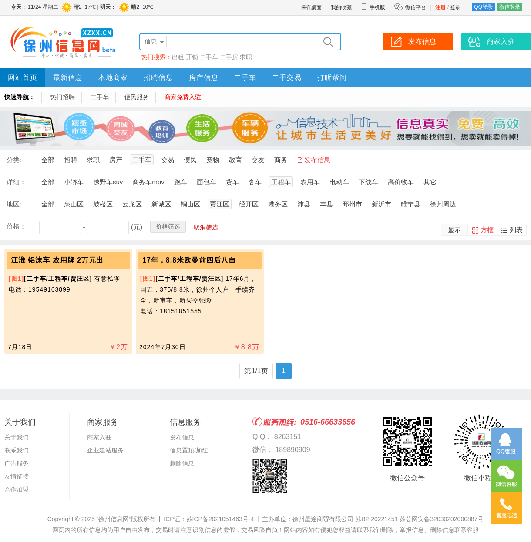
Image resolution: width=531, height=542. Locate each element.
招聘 (70, 159)
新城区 (161, 204)
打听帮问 (332, 77)
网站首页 (22, 77)
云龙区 (132, 204)
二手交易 (287, 77)
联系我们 (16, 450)
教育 (235, 159)
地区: (14, 204)
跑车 (180, 182)
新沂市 (381, 204)
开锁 (192, 56)
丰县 (326, 204)
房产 (115, 159)
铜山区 (190, 204)
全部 (47, 159)
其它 (430, 182)
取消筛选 (206, 227)
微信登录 (509, 7)
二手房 (229, 56)
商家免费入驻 (183, 96)
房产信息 (203, 77)
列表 (516, 229)
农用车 (310, 182)
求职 (246, 56)
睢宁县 (410, 204)
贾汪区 (219, 204)
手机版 (373, 7)
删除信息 (182, 463)
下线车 (368, 182)
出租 (178, 56)
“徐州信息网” (114, 518)
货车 (232, 182)
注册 (440, 7)
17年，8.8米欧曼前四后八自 (189, 260)
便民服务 (136, 96)
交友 (258, 159)
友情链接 (16, 476)
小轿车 (74, 182)
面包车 (206, 182)
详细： (16, 182)
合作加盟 (16, 489)
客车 (255, 182)
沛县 (303, 204)
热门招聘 (62, 96)
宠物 (212, 159)
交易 (167, 159)
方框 (487, 229)
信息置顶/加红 (189, 450)
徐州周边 (443, 204)
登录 (455, 7)
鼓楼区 (103, 204)
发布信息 (317, 159)
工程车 (281, 182)
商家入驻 (99, 437)
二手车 (209, 56)
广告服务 (16, 463)
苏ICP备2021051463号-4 (220, 518)
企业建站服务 (105, 450)
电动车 (339, 182)
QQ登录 (483, 7)
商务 (280, 159)
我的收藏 (341, 7)
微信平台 (415, 7)
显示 (454, 229)
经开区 (249, 204)
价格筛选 (168, 226)
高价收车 (401, 182)
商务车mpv (148, 182)
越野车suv (108, 182)
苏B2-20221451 (376, 518)
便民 (190, 159)
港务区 (278, 204)
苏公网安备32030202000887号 (442, 518)
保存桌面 (311, 7)
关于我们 (16, 437)
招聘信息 (158, 77)
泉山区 (74, 204)
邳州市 (352, 204)
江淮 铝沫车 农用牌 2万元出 (57, 260)
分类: (14, 159)
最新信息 (68, 77)
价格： (16, 226)
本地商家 (113, 77)
